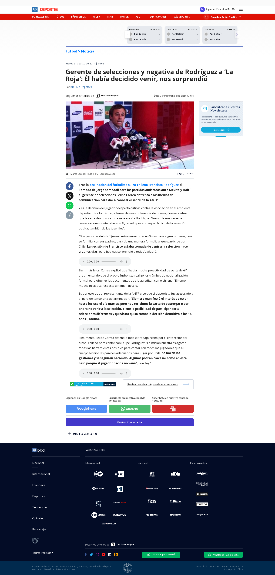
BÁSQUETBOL (78, 16)
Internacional (41, 474)
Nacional (38, 463)
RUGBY (96, 16)
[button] (237, 34)
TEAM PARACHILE (157, 16)
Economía (38, 485)
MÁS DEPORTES (181, 16)
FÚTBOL (60, 16)
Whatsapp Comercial (161, 554)
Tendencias (39, 507)
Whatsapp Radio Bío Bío (223, 554)
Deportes (38, 496)
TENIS (110, 16)
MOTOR (124, 16)
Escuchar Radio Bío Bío (223, 16)
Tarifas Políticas (41, 552)
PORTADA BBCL (40, 16)
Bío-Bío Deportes (81, 87)
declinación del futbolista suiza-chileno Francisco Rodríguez (134, 185)
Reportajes (39, 529)
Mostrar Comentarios (130, 422)
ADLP (138, 16)
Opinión (37, 518)
